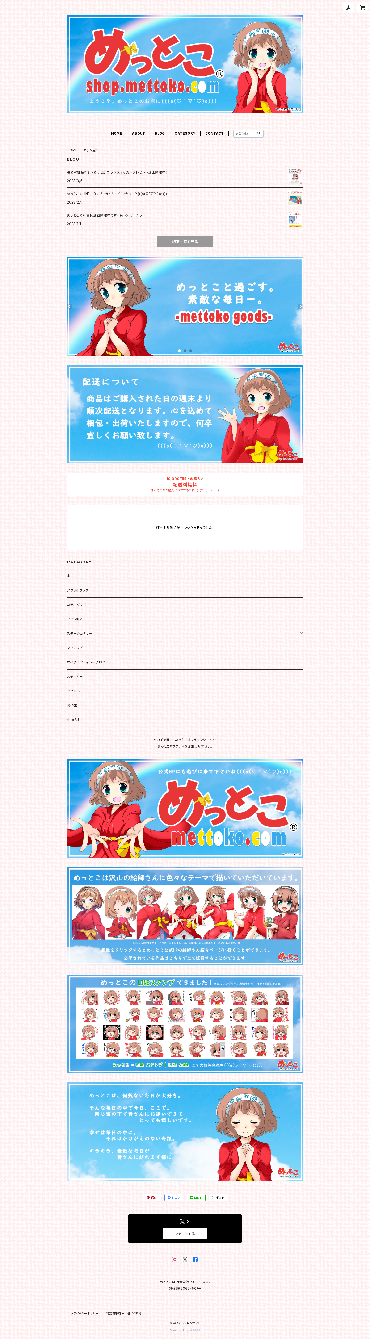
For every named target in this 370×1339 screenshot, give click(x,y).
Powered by (185, 1330)
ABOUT (138, 133)
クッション (74, 619)
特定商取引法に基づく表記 (124, 1313)
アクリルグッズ (78, 590)
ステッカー (75, 677)
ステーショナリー (79, 633)
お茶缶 (72, 705)
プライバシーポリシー (85, 1313)
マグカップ (75, 648)
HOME (116, 133)
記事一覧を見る (185, 241)
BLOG (160, 133)
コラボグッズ (76, 605)
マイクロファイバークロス (86, 662)
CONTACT (214, 133)
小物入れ (74, 720)
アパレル (73, 691)
